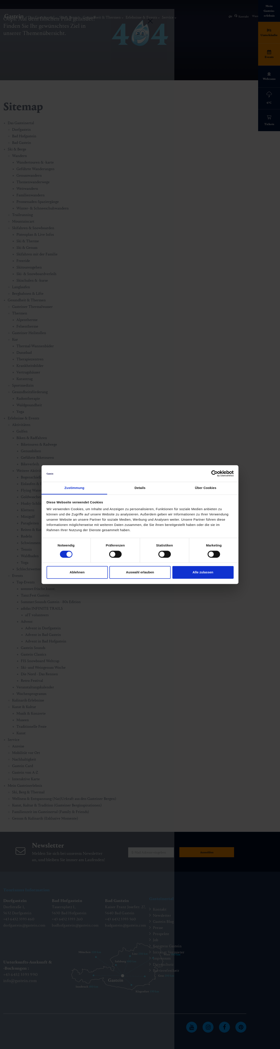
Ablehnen (77, 572)
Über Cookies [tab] (205, 488)
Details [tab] (140, 488)
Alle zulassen (202, 572)
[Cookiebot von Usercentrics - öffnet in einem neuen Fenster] (214, 473)
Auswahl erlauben (140, 572)
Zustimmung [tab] (74, 488)
